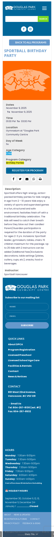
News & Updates (22, 515)
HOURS (9, 450)
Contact (35, 519)
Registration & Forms (15, 519)
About (7, 515)
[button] (13, 179)
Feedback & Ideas (31, 523)
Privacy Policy (11, 523)
